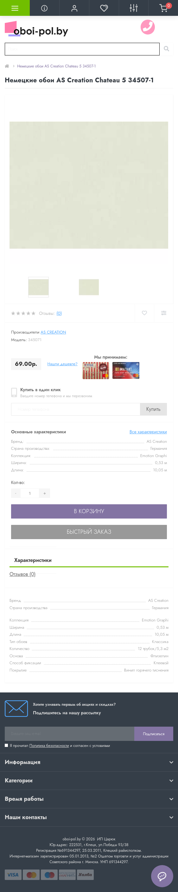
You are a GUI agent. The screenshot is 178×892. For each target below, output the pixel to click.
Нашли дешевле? (63, 364)
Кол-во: (18, 482)
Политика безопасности (49, 746)
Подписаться (153, 734)
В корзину (89, 511)
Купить (153, 409)
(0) (59, 313)
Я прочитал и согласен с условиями (60, 746)
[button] (74, 8)
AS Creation (53, 332)
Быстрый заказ (89, 532)
